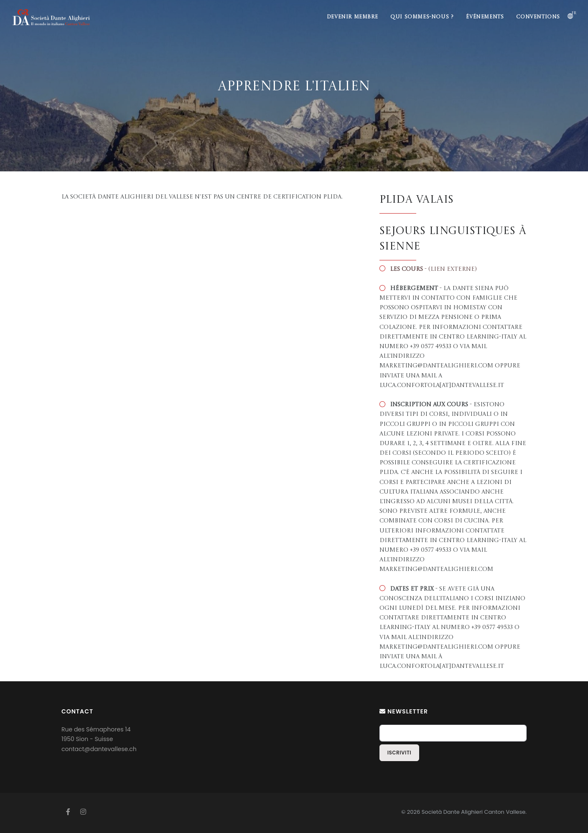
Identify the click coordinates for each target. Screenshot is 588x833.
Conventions (538, 17)
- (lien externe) (433, 269)
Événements (485, 17)
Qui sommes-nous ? (421, 17)
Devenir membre (352, 17)
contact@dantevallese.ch (99, 749)
